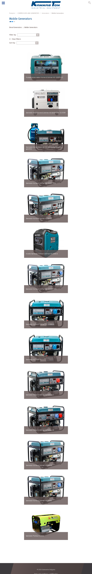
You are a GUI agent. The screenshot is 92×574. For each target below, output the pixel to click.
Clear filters (16, 39)
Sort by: (12, 43)
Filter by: (12, 35)
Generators (45, 13)
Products (12, 13)
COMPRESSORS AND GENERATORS (28, 13)
